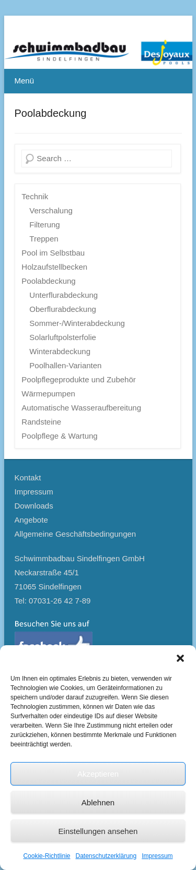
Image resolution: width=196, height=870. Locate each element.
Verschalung (51, 210)
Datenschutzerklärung (105, 856)
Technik (34, 196)
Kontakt (28, 477)
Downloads (34, 505)
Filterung (44, 224)
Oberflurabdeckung (62, 309)
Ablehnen (98, 802)
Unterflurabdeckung (63, 295)
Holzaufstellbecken (54, 266)
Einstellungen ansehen (98, 831)
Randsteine (41, 421)
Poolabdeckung (51, 113)
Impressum (157, 856)
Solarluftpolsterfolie (62, 337)
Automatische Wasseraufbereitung (81, 407)
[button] (180, 658)
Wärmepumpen (48, 393)
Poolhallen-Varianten (65, 365)
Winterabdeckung (59, 351)
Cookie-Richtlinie (46, 856)
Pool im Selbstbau (53, 252)
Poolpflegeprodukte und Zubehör (78, 379)
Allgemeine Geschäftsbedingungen (75, 533)
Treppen (43, 238)
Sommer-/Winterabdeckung (77, 323)
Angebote (31, 519)
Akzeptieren (98, 773)
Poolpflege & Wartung (59, 435)
